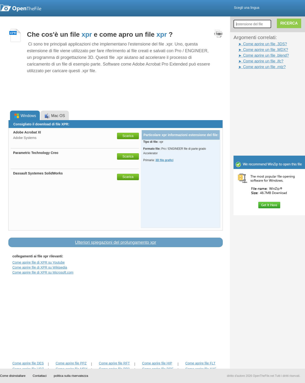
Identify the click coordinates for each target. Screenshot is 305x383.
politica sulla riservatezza (71, 376)
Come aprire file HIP (157, 363)
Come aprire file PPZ (71, 363)
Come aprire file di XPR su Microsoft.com (42, 272)
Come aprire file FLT (200, 363)
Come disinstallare (12, 376)
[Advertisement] (262, 80)
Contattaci (40, 376)
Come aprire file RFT (114, 363)
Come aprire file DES (28, 363)
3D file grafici (164, 160)
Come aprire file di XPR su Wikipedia (39, 267)
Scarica (128, 136)
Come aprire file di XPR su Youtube (38, 262)
